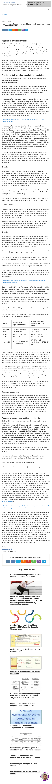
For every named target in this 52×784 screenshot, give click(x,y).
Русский (4, 14)
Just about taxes (8, 3)
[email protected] (7, 501)
